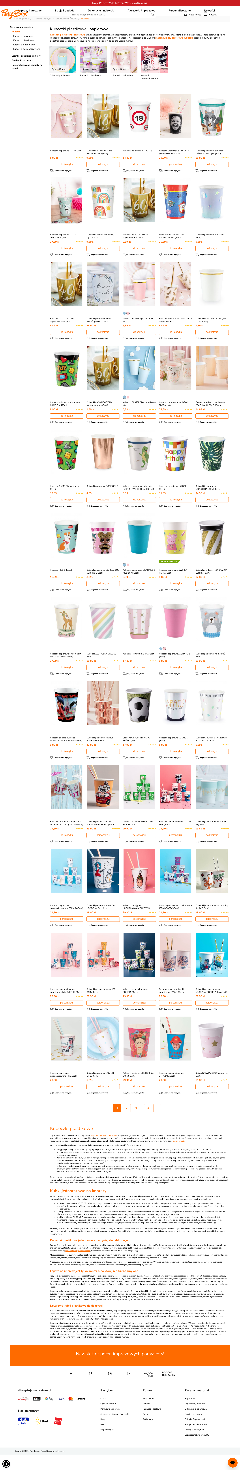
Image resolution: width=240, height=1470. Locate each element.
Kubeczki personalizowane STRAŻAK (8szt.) (171, 1090)
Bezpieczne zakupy (193, 1429)
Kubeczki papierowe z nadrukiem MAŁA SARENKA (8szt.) (65, 670)
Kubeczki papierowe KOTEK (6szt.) (66, 164)
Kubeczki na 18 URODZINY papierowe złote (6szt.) (99, 166)
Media (103, 1439)
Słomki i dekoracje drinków (26, 69)
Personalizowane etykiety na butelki (27, 80)
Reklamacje (148, 1434)
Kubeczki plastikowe (23, 54)
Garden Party (179, 1156)
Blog (102, 1434)
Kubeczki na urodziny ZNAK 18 (137, 164)
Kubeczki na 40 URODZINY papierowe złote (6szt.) (63, 334)
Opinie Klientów (108, 1419)
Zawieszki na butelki (22, 74)
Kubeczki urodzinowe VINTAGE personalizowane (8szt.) (174, 166)
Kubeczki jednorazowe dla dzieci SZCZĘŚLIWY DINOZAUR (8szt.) (138, 502)
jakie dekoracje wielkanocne (77, 1266)
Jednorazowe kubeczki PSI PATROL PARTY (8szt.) (171, 250)
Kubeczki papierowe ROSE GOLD (102, 500)
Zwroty (146, 1429)
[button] (6, 1464)
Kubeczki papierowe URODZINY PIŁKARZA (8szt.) (138, 838)
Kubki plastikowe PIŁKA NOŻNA (71, 1232)
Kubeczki (16, 45)
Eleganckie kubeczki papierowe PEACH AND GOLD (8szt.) (210, 418)
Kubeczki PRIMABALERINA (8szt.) (139, 668)
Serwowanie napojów (21, 41)
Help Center (148, 1413)
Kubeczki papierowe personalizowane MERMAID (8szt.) (66, 922)
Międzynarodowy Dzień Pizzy (104, 1151)
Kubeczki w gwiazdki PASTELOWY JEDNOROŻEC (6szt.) (212, 754)
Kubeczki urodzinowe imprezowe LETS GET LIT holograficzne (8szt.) (66, 838)
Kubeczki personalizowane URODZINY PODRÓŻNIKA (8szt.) (211, 1006)
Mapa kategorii (107, 1445)
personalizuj (175, 178)
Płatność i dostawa (152, 1424)
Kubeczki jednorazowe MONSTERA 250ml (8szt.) (207, 502)
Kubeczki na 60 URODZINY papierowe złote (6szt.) (135, 250)
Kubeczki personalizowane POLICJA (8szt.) (135, 1006)
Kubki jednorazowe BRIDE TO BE (71, 1218)
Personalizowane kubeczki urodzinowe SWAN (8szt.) (171, 1006)
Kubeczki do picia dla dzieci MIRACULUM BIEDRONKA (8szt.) (66, 754)
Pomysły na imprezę (110, 1424)
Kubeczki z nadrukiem (24, 58)
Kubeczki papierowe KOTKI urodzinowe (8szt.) (63, 250)
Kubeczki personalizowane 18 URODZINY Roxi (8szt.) (100, 922)
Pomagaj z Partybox (194, 1445)
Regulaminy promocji (195, 1419)
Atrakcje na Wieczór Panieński (114, 1429)
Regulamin (190, 1413)
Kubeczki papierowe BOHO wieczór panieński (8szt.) (99, 334)
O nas (103, 1413)
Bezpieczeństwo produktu (197, 1450)
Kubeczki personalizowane (26, 62)
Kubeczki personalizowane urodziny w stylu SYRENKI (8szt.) (66, 1006)
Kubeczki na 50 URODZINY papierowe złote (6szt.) (99, 418)
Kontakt (146, 1419)
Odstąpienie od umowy (196, 1424)
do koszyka (67, 178)
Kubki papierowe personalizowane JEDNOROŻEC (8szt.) (175, 922)
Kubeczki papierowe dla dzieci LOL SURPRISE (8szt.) (102, 586)
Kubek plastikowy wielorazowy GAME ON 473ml (65, 418)
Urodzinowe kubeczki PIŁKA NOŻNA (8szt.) (136, 754)
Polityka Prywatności (195, 1434)
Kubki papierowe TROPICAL (69, 1227)
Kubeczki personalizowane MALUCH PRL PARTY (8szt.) (100, 838)
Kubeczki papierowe (23, 50)
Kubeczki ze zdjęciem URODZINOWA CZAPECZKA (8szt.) (136, 923)
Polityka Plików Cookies (196, 1439)
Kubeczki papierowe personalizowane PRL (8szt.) (63, 1090)
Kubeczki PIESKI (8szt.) (61, 584)
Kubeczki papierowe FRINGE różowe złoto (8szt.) (99, 754)
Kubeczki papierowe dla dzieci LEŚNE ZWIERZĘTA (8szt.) (209, 166)
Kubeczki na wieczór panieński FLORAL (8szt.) (173, 418)
